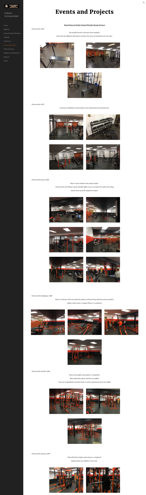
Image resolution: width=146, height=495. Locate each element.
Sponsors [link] (7, 57)
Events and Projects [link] (10, 45)
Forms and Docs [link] (9, 49)
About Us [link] (7, 29)
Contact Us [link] (7, 41)
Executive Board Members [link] (12, 33)
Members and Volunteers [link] (12, 53)
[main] (84, 12)
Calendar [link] (6, 37)
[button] (144, 2)
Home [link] (6, 25)
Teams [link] (6, 61)
